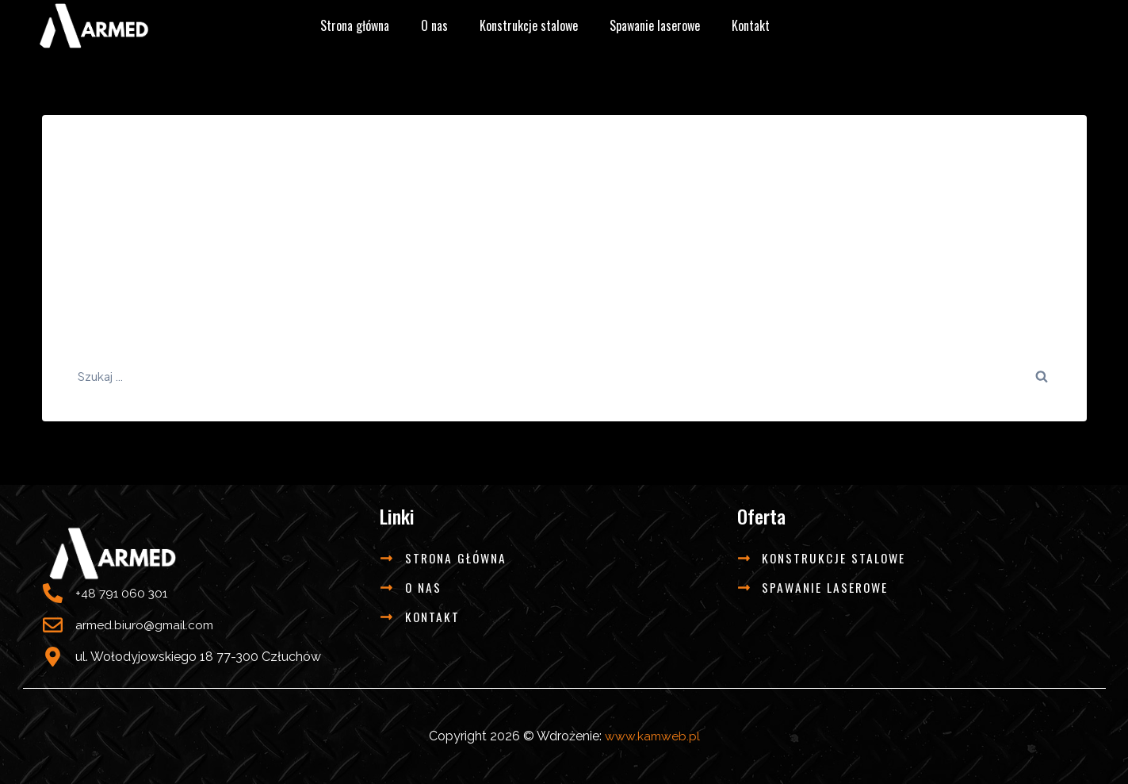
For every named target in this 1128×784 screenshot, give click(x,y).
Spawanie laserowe (655, 25)
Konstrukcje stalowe (529, 25)
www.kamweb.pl (652, 736)
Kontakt (751, 25)
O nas (434, 25)
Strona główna (354, 25)
